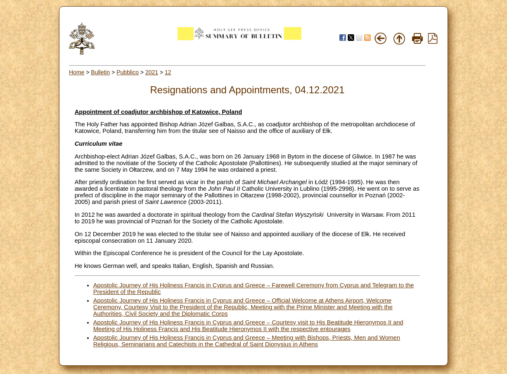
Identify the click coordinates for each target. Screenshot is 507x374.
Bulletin (100, 72)
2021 (151, 72)
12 (168, 72)
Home (76, 72)
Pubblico (127, 72)
